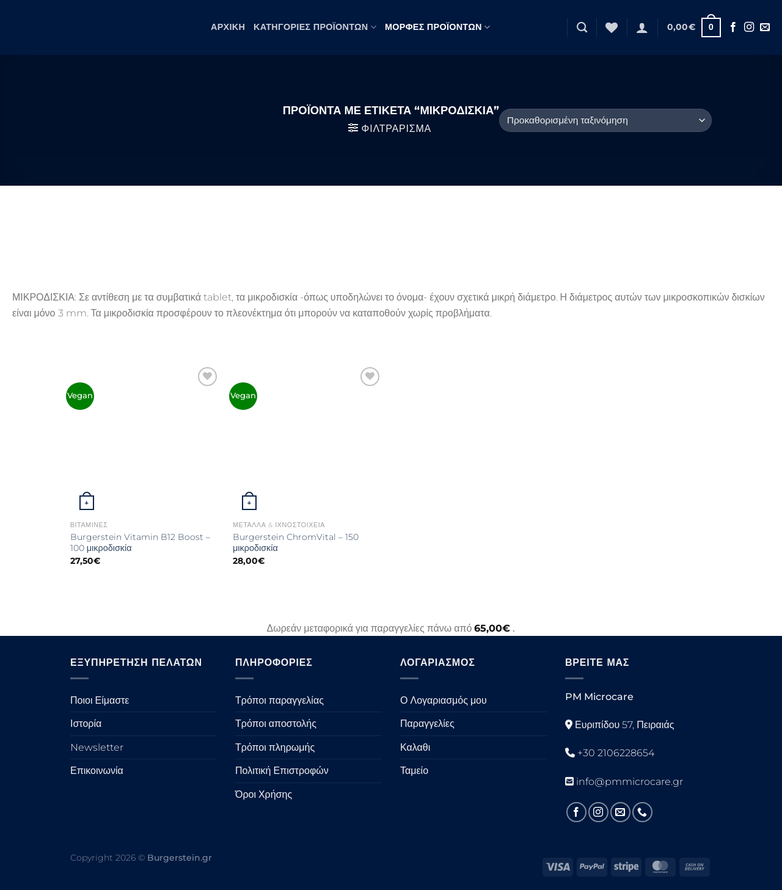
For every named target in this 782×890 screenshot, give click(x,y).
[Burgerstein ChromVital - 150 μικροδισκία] (308, 439)
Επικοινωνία (96, 770)
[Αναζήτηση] (582, 27)
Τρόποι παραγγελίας (279, 700)
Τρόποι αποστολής (275, 723)
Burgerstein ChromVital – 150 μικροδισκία (296, 542)
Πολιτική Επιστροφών (282, 770)
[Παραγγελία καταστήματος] (605, 121)
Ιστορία (85, 723)
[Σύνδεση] (642, 27)
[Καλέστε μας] (642, 812)
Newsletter (96, 747)
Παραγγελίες (427, 723)
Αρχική (228, 26)
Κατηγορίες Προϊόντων (315, 27)
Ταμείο (414, 770)
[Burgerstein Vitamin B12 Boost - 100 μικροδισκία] (145, 439)
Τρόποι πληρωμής (275, 747)
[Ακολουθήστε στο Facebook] (733, 27)
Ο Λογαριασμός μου (443, 700)
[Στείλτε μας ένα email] (765, 27)
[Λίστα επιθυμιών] (611, 27)
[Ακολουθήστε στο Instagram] (749, 27)
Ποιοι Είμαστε (99, 700)
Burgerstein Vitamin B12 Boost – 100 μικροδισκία (140, 542)
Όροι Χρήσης (263, 794)
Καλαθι (415, 747)
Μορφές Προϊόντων (437, 27)
